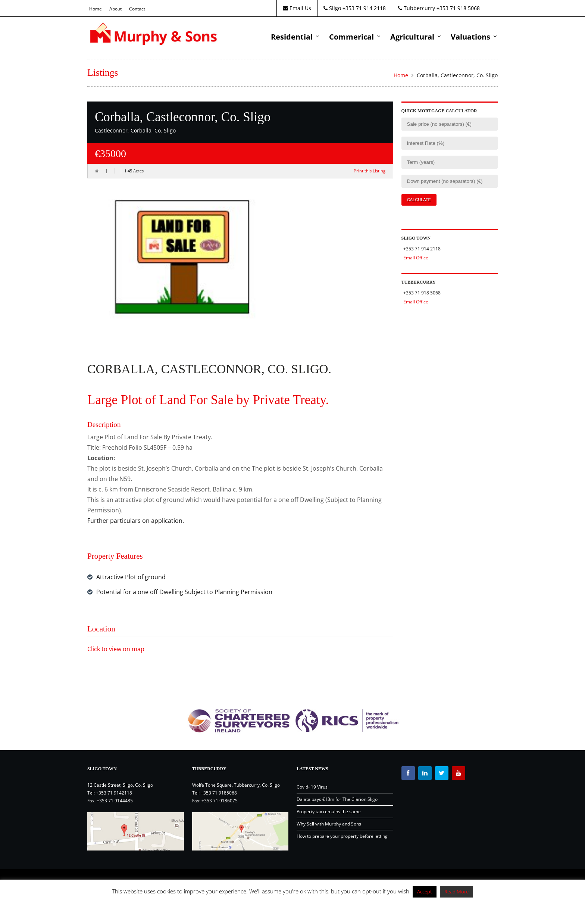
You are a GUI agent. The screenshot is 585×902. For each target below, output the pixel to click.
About (115, 9)
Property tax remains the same (329, 811)
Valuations (470, 37)
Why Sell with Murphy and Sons (329, 824)
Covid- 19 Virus (312, 787)
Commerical (351, 37)
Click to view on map (115, 649)
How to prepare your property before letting (342, 836)
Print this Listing (369, 171)
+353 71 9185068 (219, 793)
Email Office (415, 258)
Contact (137, 9)
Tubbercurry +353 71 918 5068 (439, 8)
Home (95, 9)
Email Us (297, 8)
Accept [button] (424, 891)
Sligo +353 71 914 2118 (354, 8)
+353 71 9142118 (114, 793)
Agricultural (412, 37)
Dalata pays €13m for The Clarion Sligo (337, 799)
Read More (456, 891)
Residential (292, 37)
